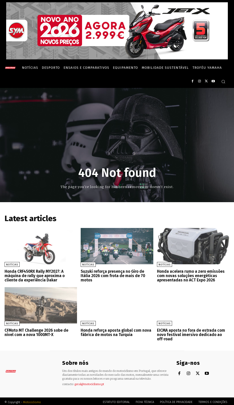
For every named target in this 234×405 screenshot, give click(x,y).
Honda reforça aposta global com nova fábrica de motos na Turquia (114, 331)
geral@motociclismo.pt (89, 382)
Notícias (12, 264)
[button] (223, 81)
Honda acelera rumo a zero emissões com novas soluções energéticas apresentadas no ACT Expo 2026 (189, 275)
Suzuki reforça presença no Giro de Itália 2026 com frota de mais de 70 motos (116, 273)
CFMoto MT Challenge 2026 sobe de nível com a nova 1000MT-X (40, 331)
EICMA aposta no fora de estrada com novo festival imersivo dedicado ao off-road (191, 333)
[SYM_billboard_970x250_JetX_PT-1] (117, 58)
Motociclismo (32, 400)
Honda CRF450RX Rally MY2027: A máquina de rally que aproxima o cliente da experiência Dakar (40, 275)
